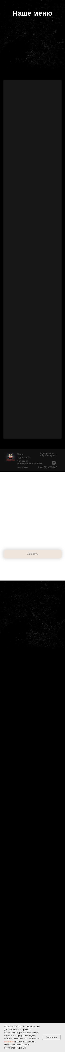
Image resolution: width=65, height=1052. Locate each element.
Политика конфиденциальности (30, 462)
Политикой (9, 1042)
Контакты (22, 467)
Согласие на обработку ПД (48, 454)
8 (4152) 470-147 (47, 467)
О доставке (23, 457)
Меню (20, 454)
